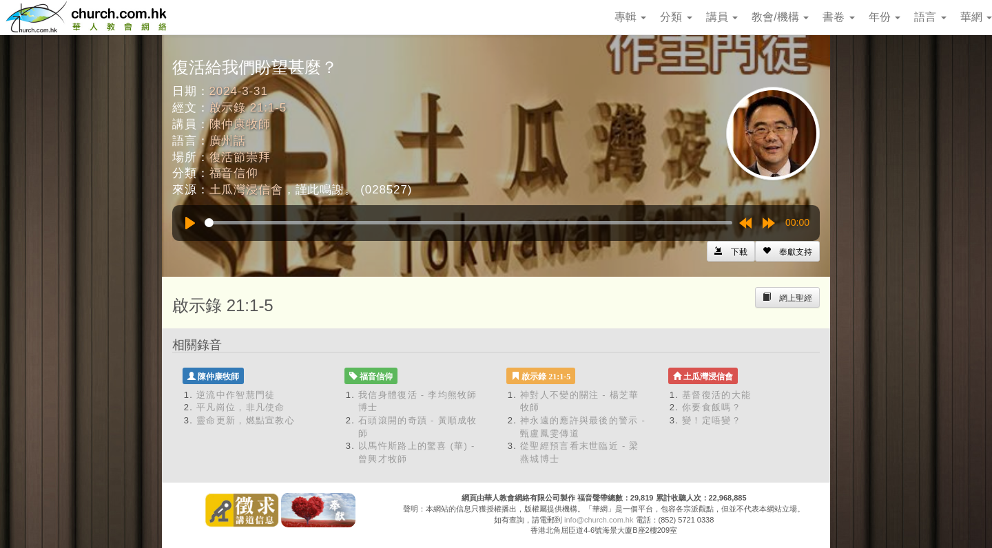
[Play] (190, 223)
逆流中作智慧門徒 (235, 395)
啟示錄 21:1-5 (248, 107)
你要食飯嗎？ (711, 407)
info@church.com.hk (598, 520)
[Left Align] (787, 251)
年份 (884, 17)
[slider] (468, 222)
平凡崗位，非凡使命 (240, 407)
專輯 (630, 17)
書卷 (838, 17)
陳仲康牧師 (240, 124)
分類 (676, 17)
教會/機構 (780, 17)
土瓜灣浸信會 (246, 189)
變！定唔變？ (711, 420)
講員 (722, 17)
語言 (930, 17)
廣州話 (228, 140)
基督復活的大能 (716, 395)
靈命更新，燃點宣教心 (245, 420)
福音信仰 (233, 173)
